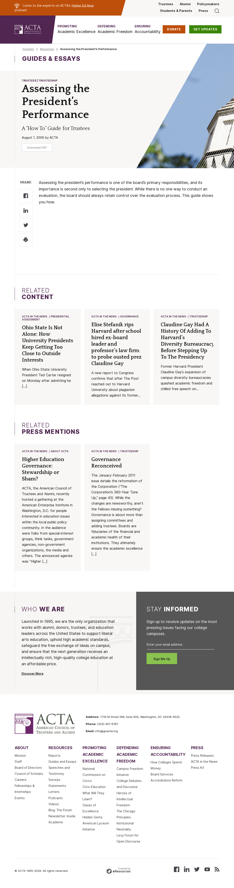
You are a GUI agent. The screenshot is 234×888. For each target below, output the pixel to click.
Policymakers (208, 4)
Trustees (165, 4)
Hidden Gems (93, 818)
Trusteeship (199, 316)
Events (20, 799)
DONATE (174, 29)
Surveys (54, 781)
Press (203, 11)
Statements (57, 787)
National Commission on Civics (94, 776)
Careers (21, 781)
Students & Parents (176, 11)
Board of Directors (28, 768)
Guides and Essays (62, 762)
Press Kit (197, 768)
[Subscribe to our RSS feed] (217, 870)
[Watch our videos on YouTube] (207, 870)
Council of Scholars (29, 775)
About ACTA (60, 451)
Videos (53, 805)
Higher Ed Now (83, 5)
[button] (76, 29)
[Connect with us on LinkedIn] (186, 870)
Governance (129, 316)
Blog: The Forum (60, 811)
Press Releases (202, 756)
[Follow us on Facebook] (176, 870)
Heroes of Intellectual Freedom (125, 800)
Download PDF (37, 147)
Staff (18, 762)
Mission (20, 756)
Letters (53, 793)
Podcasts (55, 799)
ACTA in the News (34, 316)
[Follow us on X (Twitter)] (197, 870)
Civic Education (94, 788)
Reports (54, 756)
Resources (47, 49)
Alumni (185, 4)
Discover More (33, 674)
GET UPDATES (205, 29)
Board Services (162, 775)
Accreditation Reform (167, 781)
